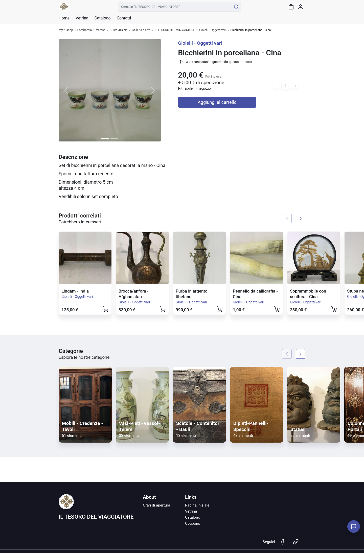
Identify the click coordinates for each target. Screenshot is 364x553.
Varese (100, 30)
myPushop (66, 30)
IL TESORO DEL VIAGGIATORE (175, 30)
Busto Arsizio (119, 30)
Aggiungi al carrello (217, 102)
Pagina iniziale (197, 505)
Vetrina (191, 511)
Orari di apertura (156, 505)
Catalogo (102, 18)
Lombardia (84, 30)
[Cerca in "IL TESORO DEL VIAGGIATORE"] (175, 7)
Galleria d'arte (141, 30)
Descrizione (73, 157)
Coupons (192, 523)
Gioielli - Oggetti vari (212, 30)
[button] (66, 90)
